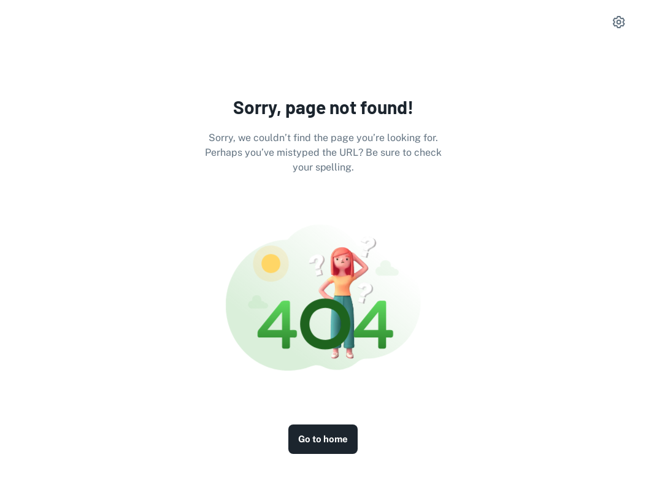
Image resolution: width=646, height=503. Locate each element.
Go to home (323, 439)
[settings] (619, 22)
